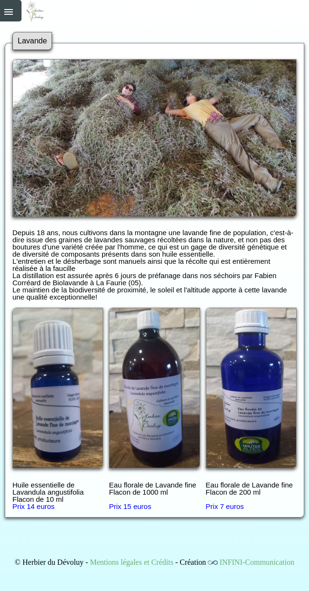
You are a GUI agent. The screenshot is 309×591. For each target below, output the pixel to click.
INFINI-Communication (257, 562)
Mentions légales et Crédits (131, 562)
